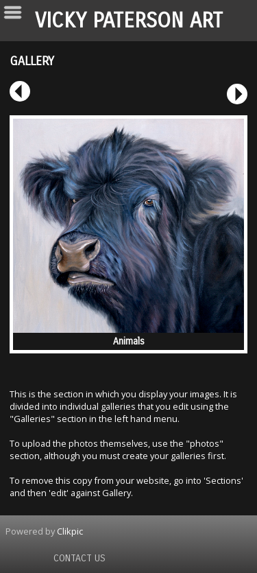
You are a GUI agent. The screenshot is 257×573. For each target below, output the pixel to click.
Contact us (79, 558)
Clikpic (70, 531)
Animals (129, 341)
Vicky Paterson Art (129, 20)
